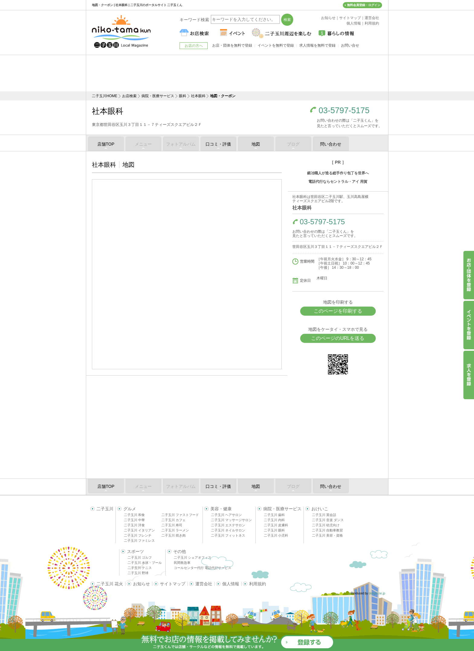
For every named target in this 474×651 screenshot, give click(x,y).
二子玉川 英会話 (324, 515)
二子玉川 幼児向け (325, 525)
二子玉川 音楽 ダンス (328, 520)
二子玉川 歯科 (274, 515)
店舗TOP (106, 144)
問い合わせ (330, 144)
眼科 (182, 96)
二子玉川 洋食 (134, 525)
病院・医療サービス (157, 96)
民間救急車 (182, 562)
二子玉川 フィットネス (228, 535)
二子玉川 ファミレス (139, 540)
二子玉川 (104, 508)
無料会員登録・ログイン (363, 5)
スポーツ (135, 551)
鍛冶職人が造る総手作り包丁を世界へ (338, 173)
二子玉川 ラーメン (175, 530)
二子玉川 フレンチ (137, 535)
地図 (256, 144)
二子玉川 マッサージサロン (231, 520)
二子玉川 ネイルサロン (228, 530)
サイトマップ (172, 583)
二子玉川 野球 (138, 573)
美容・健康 (221, 508)
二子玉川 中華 (134, 520)
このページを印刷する (338, 311)
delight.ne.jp (377, 593)
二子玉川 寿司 (171, 525)
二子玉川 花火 (109, 583)
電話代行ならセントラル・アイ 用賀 (337, 181)
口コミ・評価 (218, 144)
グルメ (129, 508)
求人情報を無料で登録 (317, 45)
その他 (179, 551)
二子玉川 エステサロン (228, 525)
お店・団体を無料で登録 (232, 45)
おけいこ (319, 508)
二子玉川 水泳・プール (145, 562)
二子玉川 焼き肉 (173, 535)
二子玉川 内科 (274, 520)
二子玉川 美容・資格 (327, 535)
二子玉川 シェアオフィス (192, 557)
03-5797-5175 (344, 111)
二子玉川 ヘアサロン (226, 515)
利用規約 (257, 583)
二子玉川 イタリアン (139, 530)
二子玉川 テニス (140, 568)
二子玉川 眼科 (274, 530)
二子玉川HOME (104, 96)
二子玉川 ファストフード (180, 515)
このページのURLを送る (337, 338)
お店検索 (129, 96)
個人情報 (230, 583)
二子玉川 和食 (134, 515)
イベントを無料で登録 (276, 45)
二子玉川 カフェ (173, 520)
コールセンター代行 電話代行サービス (202, 568)
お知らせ (141, 583)
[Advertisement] (237, 73)
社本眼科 (198, 96)
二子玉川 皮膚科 (276, 525)
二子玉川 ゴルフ (140, 557)
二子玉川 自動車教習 (327, 530)
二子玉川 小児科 (276, 535)
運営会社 (203, 583)
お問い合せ (350, 45)
